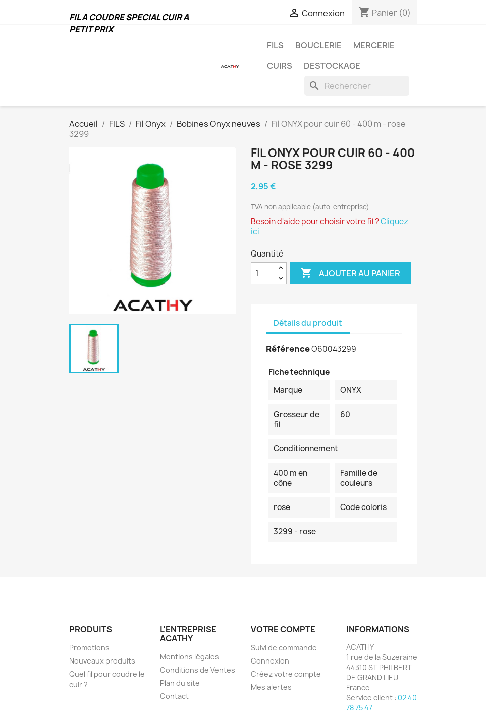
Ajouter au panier (350, 273)
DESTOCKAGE (332, 65)
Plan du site (180, 683)
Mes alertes (271, 687)
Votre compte (283, 629)
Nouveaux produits (102, 661)
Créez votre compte (286, 674)
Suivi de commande (284, 647)
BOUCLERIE (318, 45)
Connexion (270, 661)
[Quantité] (263, 273)
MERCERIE (374, 45)
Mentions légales (189, 656)
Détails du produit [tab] (308, 323)
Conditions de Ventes (197, 670)
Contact (174, 696)
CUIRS (279, 65)
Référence (288, 349)
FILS (275, 45)
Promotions (89, 647)
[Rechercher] (356, 86)
